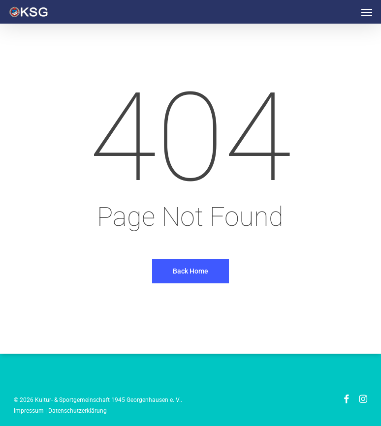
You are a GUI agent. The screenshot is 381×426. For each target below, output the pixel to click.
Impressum (29, 410)
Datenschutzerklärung (77, 410)
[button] (366, 12)
